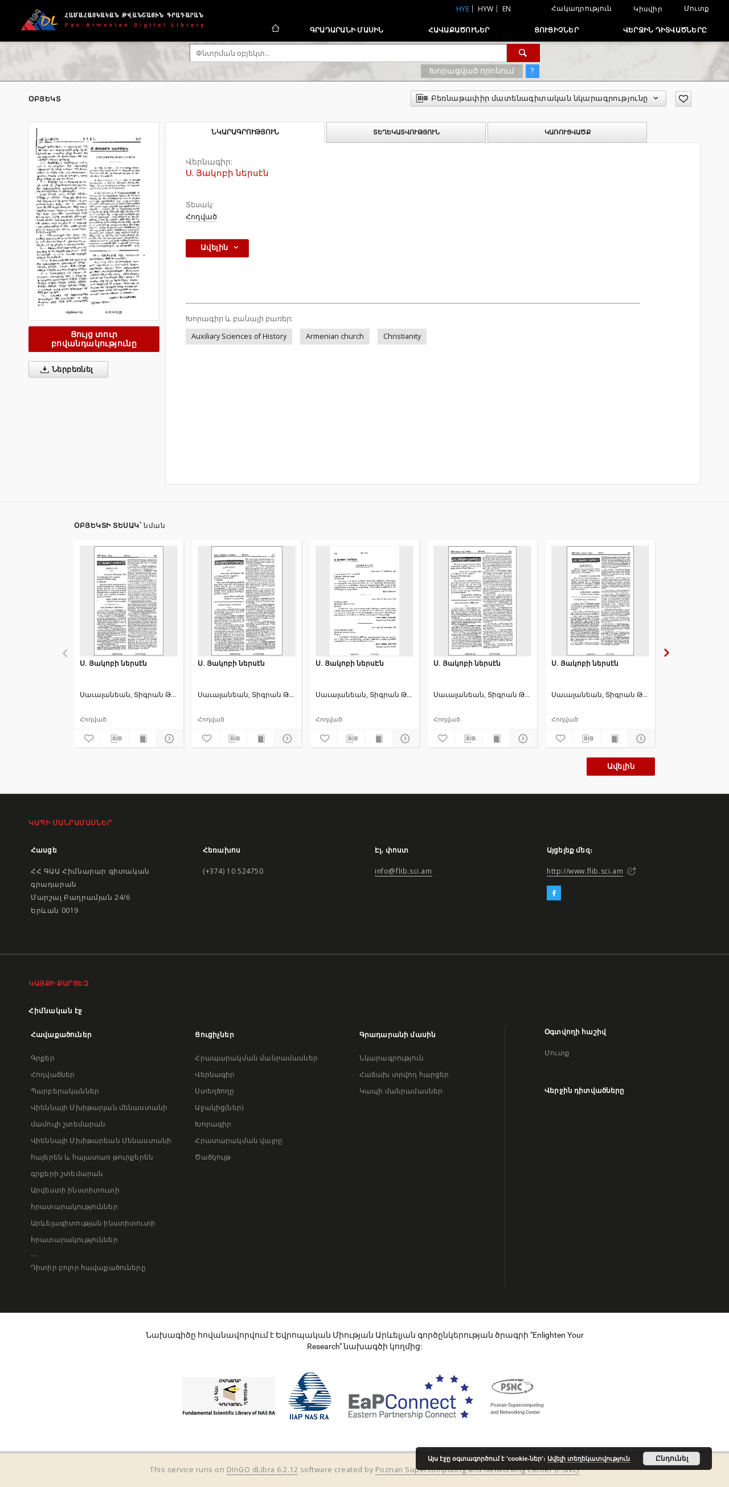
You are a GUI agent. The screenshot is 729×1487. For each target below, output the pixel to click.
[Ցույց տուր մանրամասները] (168, 738)
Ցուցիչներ (556, 30)
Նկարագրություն (391, 1058)
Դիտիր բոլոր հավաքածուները (88, 1267)
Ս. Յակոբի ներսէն (113, 663)
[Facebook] (554, 893)
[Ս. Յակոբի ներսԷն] (364, 601)
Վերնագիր (215, 1074)
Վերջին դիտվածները (665, 30)
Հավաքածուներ (459, 30)
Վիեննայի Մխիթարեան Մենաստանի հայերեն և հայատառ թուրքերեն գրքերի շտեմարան (101, 1157)
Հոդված (201, 217)
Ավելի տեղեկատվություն (588, 1458)
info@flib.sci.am (403, 871)
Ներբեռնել (64, 369)
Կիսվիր (647, 9)
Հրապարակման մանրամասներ (256, 1058)
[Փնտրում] (523, 53)
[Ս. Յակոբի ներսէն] (128, 601)
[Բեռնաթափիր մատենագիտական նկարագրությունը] (114, 738)
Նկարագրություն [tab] (245, 132)
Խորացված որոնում (471, 70)
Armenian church (335, 336)
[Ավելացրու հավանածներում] (683, 98)
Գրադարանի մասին (347, 30)
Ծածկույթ (213, 1157)
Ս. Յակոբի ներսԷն (350, 663)
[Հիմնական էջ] (275, 29)
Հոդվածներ (53, 1074)
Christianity (402, 336)
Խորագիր (213, 1124)
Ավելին (620, 766)
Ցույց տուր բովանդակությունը (94, 338)
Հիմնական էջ (55, 1010)
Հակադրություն (581, 8)
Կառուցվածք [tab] (567, 132)
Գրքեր (43, 1058)
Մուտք (696, 8)
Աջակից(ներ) (219, 1107)
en (506, 9)
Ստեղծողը (214, 1091)
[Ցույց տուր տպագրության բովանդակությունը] (142, 738)
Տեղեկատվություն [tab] (406, 132)
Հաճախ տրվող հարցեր (404, 1074)
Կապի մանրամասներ (401, 1091)
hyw (486, 9)
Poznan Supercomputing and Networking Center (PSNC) (477, 1469)
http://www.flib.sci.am (585, 871)
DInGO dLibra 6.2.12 (262, 1469)
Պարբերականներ (65, 1091)
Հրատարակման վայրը (238, 1140)
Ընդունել (672, 1459)
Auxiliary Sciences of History (238, 336)
